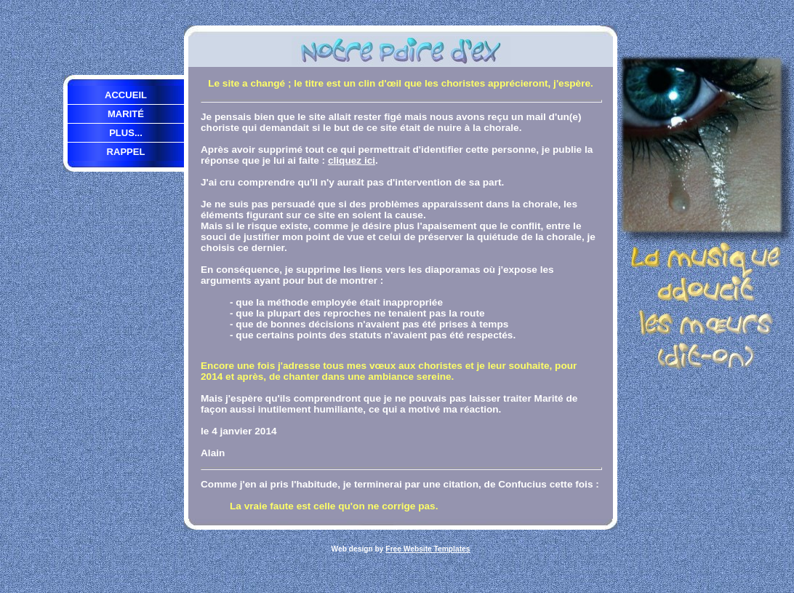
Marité (126, 113)
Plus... (126, 132)
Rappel (126, 151)
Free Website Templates (427, 549)
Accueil (126, 94)
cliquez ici (351, 160)
